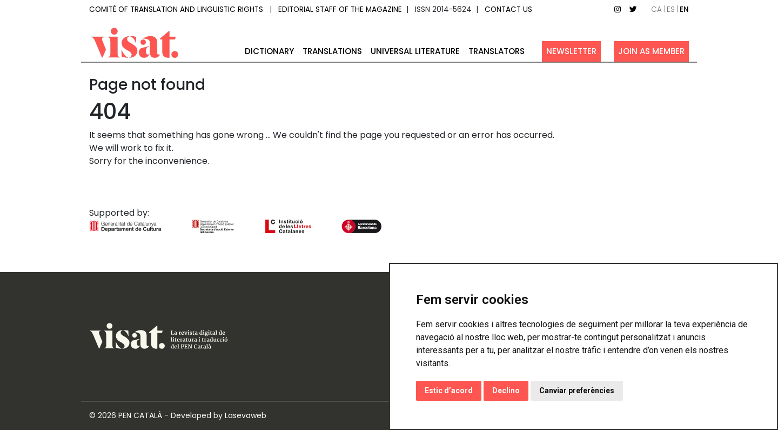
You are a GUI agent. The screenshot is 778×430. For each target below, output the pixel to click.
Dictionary (269, 51)
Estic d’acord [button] (449, 390)
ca (656, 9)
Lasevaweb (245, 415)
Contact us (508, 9)
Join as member (651, 51)
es (671, 9)
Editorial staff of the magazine (340, 9)
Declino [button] (506, 390)
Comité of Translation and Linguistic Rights (176, 9)
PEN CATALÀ (140, 415)
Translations (332, 51)
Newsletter (571, 51)
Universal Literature (415, 51)
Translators (496, 51)
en (684, 9)
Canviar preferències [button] (576, 390)
